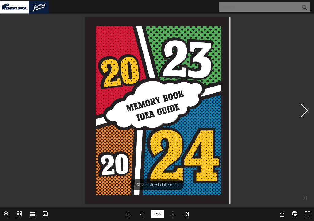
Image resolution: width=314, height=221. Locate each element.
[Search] (261, 7)
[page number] (157, 214)
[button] (304, 7)
